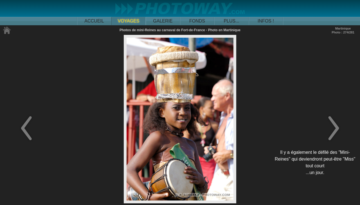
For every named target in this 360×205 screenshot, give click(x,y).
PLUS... (231, 21)
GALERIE (162, 21)
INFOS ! (266, 21)
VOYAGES (128, 21)
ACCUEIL (94, 21)
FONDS (197, 21)
